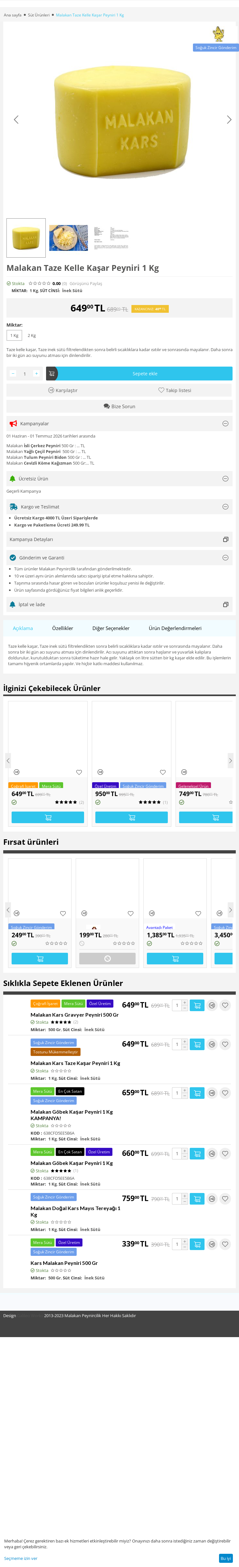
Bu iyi (226, 1558)
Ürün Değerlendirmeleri (175, 628)
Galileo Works (30, 1315)
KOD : (36, 1133)
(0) (64, 283)
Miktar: (14, 325)
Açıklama (23, 628)
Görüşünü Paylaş (86, 283)
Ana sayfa (13, 15)
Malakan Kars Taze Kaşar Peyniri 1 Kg (75, 1063)
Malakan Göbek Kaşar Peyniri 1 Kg (72, 1163)
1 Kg (14, 335)
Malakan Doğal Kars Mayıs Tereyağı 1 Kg (75, 1211)
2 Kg (32, 335)
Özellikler (62, 628)
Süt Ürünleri (39, 15)
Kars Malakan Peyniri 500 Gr (64, 1263)
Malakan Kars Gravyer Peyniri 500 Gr (75, 1014)
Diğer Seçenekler (110, 628)
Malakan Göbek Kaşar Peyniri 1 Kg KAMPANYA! (72, 1115)
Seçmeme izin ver (20, 1558)
